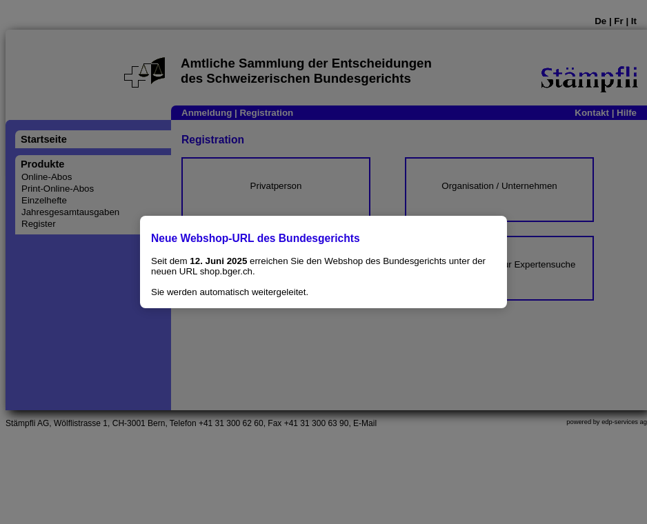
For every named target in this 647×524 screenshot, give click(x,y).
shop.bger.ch (226, 271)
